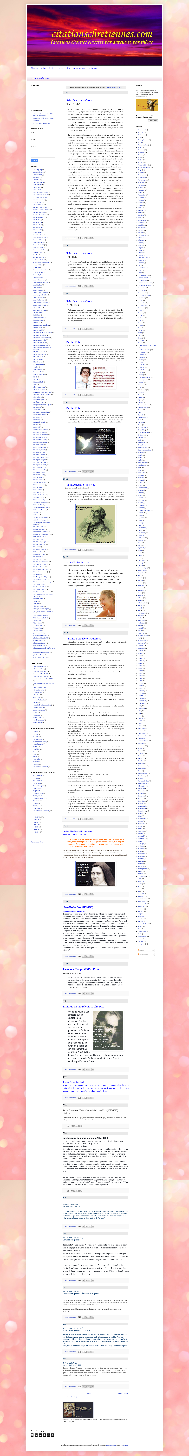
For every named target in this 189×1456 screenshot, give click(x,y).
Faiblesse (141, 452)
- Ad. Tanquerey (37, 170)
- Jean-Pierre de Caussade (40, 302)
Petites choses (142, 703)
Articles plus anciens (122, 1393)
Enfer (139, 412)
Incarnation (141, 533)
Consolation (141, 303)
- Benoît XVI (36, 187)
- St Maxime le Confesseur (40, 532)
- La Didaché (36, 315)
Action (140, 142)
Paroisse (140, 671)
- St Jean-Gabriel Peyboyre (41, 500)
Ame (139, 157)
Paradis (140, 663)
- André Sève (36, 177)
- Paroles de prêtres (38, 374)
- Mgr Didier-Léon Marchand (41, 337)
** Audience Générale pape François (43, 683)
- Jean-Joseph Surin (38, 297)
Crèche (140, 323)
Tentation (141, 859)
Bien (139, 217)
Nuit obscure (142, 640)
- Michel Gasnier (38, 359)
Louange (140, 563)
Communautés (142, 280)
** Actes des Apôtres (39, 786)
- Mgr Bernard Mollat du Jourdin (42, 332)
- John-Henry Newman (39, 310)
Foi (139, 467)
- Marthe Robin (37, 327)
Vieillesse (141, 909)
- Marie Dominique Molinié (41, 325)
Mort (139, 610)
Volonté (140, 921)
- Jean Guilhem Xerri (39, 280)
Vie (139, 891)
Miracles (140, 595)
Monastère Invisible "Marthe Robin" (43, 118)
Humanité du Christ (144, 510)
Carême (140, 243)
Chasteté (140, 253)
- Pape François (37, 369)
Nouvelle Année (143, 635)
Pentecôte (141, 691)
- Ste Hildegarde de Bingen (41, 577)
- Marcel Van (36, 322)
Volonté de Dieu (143, 924)
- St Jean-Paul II (37, 505)
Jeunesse (140, 540)
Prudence (141, 731)
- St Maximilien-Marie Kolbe (41, 534)
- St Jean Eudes (37, 487)
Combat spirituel (143, 275)
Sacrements (141, 796)
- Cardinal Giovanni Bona (40, 207)
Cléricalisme (142, 268)
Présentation (141, 738)
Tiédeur (140, 864)
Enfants (140, 410)
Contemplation (142, 305)
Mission (140, 598)
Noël (139, 638)
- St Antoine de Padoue (39, 414)
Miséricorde (141, 603)
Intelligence (141, 538)
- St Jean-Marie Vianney (40, 502)
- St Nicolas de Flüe (38, 537)
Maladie (140, 578)
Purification (141, 746)
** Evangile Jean (38, 793)
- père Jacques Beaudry (39, 643)
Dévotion (141, 392)
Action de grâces (143, 145)
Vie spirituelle (142, 904)
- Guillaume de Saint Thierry (41, 262)
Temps (140, 851)
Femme (140, 457)
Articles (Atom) (75, 1397)
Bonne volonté (142, 235)
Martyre (140, 583)
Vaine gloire (141, 881)
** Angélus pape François (40, 676)
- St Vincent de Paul (38, 557)
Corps (140, 310)
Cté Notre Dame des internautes (42, 123)
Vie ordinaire (142, 901)
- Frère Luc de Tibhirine (40, 250)
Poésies (140, 721)
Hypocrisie (141, 518)
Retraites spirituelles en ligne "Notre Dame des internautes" (43, 114)
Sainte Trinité (142, 808)
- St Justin (36, 512)
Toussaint (141, 866)
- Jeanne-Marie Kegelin (39, 305)
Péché (140, 751)
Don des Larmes (143, 370)
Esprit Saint (141, 430)
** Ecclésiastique (38, 744)
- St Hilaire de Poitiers (39, 467)
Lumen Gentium (37, 717)
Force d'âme (141, 472)
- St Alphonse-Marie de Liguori (42, 404)
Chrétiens (141, 263)
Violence (140, 911)
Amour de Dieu (142, 165)
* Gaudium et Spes (38, 669)
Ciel (139, 265)
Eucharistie (141, 442)
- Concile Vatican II (38, 700)
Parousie (140, 675)
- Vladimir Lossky (38, 625)
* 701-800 (36, 827)
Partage (140, 678)
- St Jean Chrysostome (39, 482)
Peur (139, 706)
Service (140, 826)
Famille (140, 455)
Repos (140, 771)
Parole (140, 673)
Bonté (140, 238)
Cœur (139, 335)
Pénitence (141, 753)
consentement (142, 931)
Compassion (141, 288)
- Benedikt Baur (37, 185)
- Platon (35, 384)
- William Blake (37, 628)
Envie (140, 420)
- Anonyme (36, 179)
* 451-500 (36, 819)
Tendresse (141, 856)
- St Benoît (36, 425)
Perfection (141, 693)
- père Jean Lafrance (39, 645)
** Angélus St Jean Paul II (40, 674)
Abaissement (142, 130)
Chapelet (140, 248)
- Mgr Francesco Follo (39, 340)
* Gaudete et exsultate (39, 666)
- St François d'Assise (39, 452)
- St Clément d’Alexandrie (40, 437)
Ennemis (140, 415)
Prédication (141, 733)
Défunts (140, 382)
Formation (141, 475)
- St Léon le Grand (38, 527)
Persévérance (142, 701)
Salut (139, 816)
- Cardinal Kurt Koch (39, 212)
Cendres (140, 245)
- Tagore (35, 601)
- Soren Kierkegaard (39, 399)
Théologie (141, 861)
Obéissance (141, 643)
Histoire (140, 502)
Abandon (140, 132)
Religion (140, 761)
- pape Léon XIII (38, 633)
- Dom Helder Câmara (39, 237)
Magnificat (141, 573)
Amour (140, 162)
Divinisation (141, 357)
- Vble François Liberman (40, 615)
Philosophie (141, 708)
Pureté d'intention (143, 741)
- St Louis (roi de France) (40, 517)
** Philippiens (37, 806)
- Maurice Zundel (38, 330)
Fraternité (141, 477)
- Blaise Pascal (37, 190)
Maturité (140, 588)
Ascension (141, 190)
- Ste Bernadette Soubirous (40, 562)
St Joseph (141, 844)
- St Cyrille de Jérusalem (40, 442)
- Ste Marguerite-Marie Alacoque (42, 582)
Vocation (140, 919)
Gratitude (141, 490)
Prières (140, 726)
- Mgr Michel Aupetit (39, 352)
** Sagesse (36, 764)
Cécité (140, 333)
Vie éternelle (142, 906)
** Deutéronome (37, 739)
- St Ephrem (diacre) (39, 450)
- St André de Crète (38, 409)
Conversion (141, 308)
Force (139, 470)
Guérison (140, 498)
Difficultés (141, 340)
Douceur (140, 372)
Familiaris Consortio (39, 710)
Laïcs (139, 553)
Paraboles (141, 660)
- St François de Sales (39, 455)
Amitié (140, 160)
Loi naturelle (142, 560)
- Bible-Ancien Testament (40, 767)
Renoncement (142, 766)
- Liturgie (35, 702)
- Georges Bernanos (38, 257)
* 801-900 (36, 829)
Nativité (140, 628)
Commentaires (143, 954)
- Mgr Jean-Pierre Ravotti (40, 345)
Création (140, 325)
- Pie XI (35, 377)
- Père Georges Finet (39, 387)
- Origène (35, 367)
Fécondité (141, 480)
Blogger (125, 1445)
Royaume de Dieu (143, 781)
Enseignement (142, 417)
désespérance (142, 936)
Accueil (89, 1393)
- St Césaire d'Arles (38, 445)
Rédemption (141, 786)
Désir (139, 387)
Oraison (140, 650)
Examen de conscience (144, 450)
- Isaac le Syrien (37, 275)
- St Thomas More (38, 552)
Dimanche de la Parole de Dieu (42, 705)
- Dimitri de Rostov (38, 235)
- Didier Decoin (37, 232)
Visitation (141, 916)
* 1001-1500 (36, 817)
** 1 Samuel (36, 736)
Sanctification (142, 818)
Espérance (141, 435)
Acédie (140, 147)
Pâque (140, 748)
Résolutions (141, 788)
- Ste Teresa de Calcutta (40, 587)
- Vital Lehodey (37, 623)
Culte (139, 328)
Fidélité (140, 460)
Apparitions (141, 185)
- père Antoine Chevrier (40, 635)
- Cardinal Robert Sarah (40, 215)
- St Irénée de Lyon (38, 475)
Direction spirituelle (144, 350)
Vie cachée (141, 896)
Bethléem (141, 215)
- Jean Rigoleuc (37, 285)
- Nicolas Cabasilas (38, 364)
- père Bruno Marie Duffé (40, 638)
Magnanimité (142, 570)
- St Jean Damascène (39, 485)
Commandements (143, 278)
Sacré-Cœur (141, 801)
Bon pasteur (141, 227)
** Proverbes (36, 759)
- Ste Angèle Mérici (38, 559)
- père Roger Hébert (38, 655)
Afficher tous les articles (114, 87)
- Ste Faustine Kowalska (40, 572)
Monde (140, 605)
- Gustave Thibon (38, 265)
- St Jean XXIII (37, 490)
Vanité (140, 884)
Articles (141, 950)
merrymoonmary (111, 1445)
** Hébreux (36, 801)
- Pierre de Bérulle (38, 382)
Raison (140, 756)
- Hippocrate (36, 267)
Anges (140, 170)
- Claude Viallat (37, 230)
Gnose (140, 485)
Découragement (142, 380)
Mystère (140, 615)
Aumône (140, 202)
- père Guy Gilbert (38, 640)
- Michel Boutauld (38, 357)
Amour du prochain (144, 167)
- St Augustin (36, 419)
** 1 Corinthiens (37, 776)
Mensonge (141, 590)
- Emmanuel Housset (39, 240)
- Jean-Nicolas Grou (39, 300)
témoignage (141, 944)
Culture (140, 330)
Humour (140, 515)
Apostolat (141, 182)
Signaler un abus (37, 842)
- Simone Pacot (37, 397)
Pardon (140, 666)
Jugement (141, 548)
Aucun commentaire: (70, 238)
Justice (140, 550)
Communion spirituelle (145, 285)
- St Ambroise (37, 407)
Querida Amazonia (38, 720)
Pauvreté (140, 688)
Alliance (140, 155)
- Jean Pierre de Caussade (40, 282)
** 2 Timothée (37, 783)
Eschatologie (142, 427)
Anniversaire (142, 175)
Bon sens (140, 230)
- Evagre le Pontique (39, 242)
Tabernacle (141, 848)
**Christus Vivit (37, 692)
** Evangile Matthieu (39, 798)
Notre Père (141, 633)
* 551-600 (36, 822)
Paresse (140, 668)
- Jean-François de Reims (40, 295)
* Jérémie (35, 731)
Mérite (140, 625)
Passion (140, 681)
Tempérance (141, 854)
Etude (140, 440)
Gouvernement (142, 487)
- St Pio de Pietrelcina (39, 544)
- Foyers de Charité (38, 245)
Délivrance (141, 385)
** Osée (35, 757)
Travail (140, 871)
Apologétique (142, 180)
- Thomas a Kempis (38, 606)
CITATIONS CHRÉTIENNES (40, 78)
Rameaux (141, 758)
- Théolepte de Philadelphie (41, 609)
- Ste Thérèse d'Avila (39, 589)
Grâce (140, 495)
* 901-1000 (36, 832)
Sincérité (140, 833)
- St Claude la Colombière (40, 434)
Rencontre (141, 763)
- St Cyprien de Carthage (40, 440)
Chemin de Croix (143, 258)
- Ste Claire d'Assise (39, 567)
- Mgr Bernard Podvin (39, 335)
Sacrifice (140, 798)
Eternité (140, 437)
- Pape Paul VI (37, 372)
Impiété (140, 530)
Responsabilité (142, 773)
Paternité (140, 683)
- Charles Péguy (37, 222)
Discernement (142, 352)
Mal (139, 575)
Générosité (141, 500)
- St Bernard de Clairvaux (40, 429)
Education (141, 397)
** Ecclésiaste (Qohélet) (40, 742)
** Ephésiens (36, 791)
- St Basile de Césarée (39, 422)
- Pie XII (35, 379)
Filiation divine (142, 462)
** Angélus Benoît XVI (40, 671)
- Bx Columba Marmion (40, 197)
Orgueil (140, 653)
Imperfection (142, 528)
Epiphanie (141, 422)
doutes (140, 934)
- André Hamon (37, 175)
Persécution (141, 698)
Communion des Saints (145, 283)
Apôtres (140, 187)
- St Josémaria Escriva (39, 510)
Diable (140, 338)
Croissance (141, 318)
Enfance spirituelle (143, 405)
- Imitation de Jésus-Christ (40, 270)
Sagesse (140, 803)
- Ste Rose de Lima (38, 584)
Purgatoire (141, 743)
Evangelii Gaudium (38, 707)
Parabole (140, 658)
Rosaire (140, 778)
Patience (140, 686)
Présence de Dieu (143, 736)
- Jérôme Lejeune (38, 312)
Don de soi (141, 367)
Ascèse (140, 192)
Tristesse (140, 874)
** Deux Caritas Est (38, 690)
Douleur (140, 375)
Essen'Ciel (36, 121)
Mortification (142, 613)
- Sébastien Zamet (38, 599)
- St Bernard (36, 427)
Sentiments (141, 823)
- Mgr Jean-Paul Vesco (39, 343)
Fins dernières (142, 465)
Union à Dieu (142, 876)
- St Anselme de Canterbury (41, 412)
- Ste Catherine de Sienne (40, 564)
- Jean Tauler (36, 287)
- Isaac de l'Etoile (38, 272)
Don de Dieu (142, 365)
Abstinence (141, 135)
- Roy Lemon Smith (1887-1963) (42, 392)
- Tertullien (36, 604)
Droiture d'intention (144, 377)
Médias (140, 618)
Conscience (141, 298)
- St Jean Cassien (38, 480)
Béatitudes (141, 240)
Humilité (140, 513)
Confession (141, 290)
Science (140, 821)
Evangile (140, 445)
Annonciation (142, 177)
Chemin (140, 255)
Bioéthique (141, 223)
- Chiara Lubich (37, 225)
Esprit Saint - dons (143, 432)
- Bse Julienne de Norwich (40, 192)
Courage (140, 313)
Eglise (140, 400)
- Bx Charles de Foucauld (40, 195)
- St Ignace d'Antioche (39, 470)
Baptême (140, 210)
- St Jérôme (36, 515)
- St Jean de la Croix (39, 497)
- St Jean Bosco (37, 477)
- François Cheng (38, 247)
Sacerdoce (141, 793)
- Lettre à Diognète (38, 317)
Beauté (140, 212)
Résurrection (142, 791)
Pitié (139, 711)
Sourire (140, 841)
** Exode (35, 747)
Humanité (141, 508)
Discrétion (141, 355)
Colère (140, 273)
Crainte (140, 315)
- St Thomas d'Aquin (39, 554)
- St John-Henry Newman (40, 507)
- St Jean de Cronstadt (39, 495)
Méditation (141, 623)
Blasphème (141, 225)
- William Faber (37, 630)
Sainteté (140, 813)
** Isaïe (35, 751)
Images (140, 525)
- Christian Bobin (38, 227)
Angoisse (141, 172)
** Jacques (36, 803)
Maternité (141, 585)
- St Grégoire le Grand (39, 465)
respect (140, 939)
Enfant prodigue (143, 407)
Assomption (141, 195)
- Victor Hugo (37, 620)
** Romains (36, 808)
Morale (140, 608)
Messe (140, 593)
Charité (140, 250)
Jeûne (139, 543)
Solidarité (141, 836)
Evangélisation (142, 447)
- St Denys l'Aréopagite (39, 447)
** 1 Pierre (36, 778)
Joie (139, 545)
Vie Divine (141, 894)
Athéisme (141, 197)
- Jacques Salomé (38, 277)
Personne (140, 696)
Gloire (140, 482)
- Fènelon (35, 255)
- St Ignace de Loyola (39, 472)
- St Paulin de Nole (38, 539)
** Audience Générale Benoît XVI (43, 679)
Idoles (140, 520)
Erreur (140, 425)
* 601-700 (36, 824)
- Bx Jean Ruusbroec (39, 200)
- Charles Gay (37, 220)
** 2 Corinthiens (37, 781)
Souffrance (141, 839)
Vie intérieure (142, 899)
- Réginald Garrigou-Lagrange (42, 394)
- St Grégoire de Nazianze (40, 457)
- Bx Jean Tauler (37, 202)
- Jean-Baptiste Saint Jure (40, 292)
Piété (139, 713)
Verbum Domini (37, 722)
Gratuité (140, 493)
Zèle (139, 929)
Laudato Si (36, 712)
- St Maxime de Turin (39, 529)
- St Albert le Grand (38, 402)
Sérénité (140, 846)
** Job (35, 754)
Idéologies (141, 523)
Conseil (140, 300)
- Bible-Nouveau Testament (41, 811)
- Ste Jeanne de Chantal (39, 579)
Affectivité (141, 152)
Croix (139, 320)
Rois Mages (141, 776)
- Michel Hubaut (37, 362)
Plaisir (140, 716)
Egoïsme (140, 402)
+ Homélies (36, 695)
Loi (139, 558)
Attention (141, 200)
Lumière (140, 565)
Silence (140, 828)
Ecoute (140, 395)
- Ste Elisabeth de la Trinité (41, 569)
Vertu (139, 886)
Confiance (141, 293)
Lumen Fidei (36, 715)
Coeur (140, 270)
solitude (140, 941)
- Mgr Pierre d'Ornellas (39, 354)
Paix (139, 655)
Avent (140, 207)
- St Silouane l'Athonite (39, 549)
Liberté (140, 555)
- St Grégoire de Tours (39, 462)
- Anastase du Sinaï (38, 172)
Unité (139, 879)
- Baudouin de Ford (38, 182)
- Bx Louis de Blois (38, 205)
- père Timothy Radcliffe (40, 657)
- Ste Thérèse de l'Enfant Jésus (42, 592)
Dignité (140, 343)
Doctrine (140, 362)
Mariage (140, 580)
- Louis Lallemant (38, 320)
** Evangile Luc (37, 796)
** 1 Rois (35, 734)
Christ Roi (141, 260)
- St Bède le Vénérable (39, 432)
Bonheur (140, 232)
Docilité (140, 360)
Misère (140, 600)
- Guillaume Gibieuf (39, 260)
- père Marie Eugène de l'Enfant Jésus (44, 648)
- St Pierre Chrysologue (39, 542)
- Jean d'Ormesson (38, 290)
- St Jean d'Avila (37, 492)
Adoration (141, 150)
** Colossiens (37, 788)
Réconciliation (142, 783)
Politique (140, 718)
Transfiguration (142, 869)
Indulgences (141, 535)
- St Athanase (36, 417)
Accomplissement (143, 140)
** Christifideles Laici (39, 687)
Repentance (141, 768)
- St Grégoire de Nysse (39, 460)
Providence (141, 728)
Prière (140, 723)
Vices (139, 889)
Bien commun (142, 220)
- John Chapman (37, 307)
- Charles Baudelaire (39, 217)
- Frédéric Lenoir (38, 252)
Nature (140, 630)
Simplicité (141, 831)
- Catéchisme (36, 697)
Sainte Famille (142, 806)
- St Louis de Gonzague (39, 520)
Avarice (140, 205)
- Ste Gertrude (37, 574)
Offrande (140, 645)
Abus (139, 137)
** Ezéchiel (36, 749)
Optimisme (141, 648)
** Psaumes (36, 762)
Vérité (140, 926)
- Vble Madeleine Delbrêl (40, 618)
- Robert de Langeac (39, 389)
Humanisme (141, 505)
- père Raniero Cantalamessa (41, 652)
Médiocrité (141, 620)
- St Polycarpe (37, 547)
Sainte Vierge (142, 811)
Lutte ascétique (142, 568)
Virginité (140, 914)
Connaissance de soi (144, 295)
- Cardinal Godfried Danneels (41, 210)
